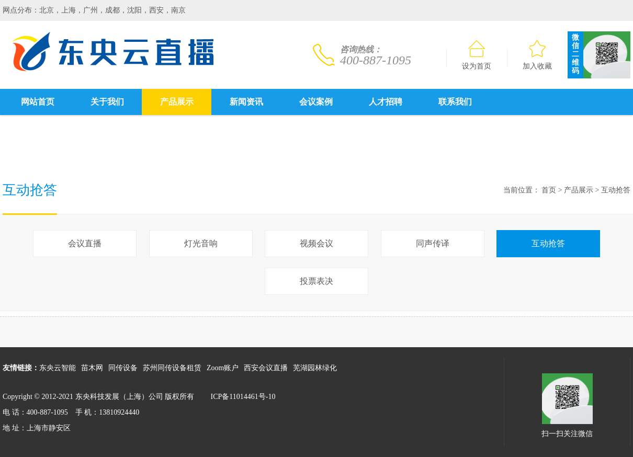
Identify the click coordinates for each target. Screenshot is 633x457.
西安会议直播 (266, 368)
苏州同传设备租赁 (172, 368)
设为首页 (476, 55)
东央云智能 (57, 368)
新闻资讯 (246, 101)
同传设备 (123, 368)
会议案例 (316, 101)
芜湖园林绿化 (315, 368)
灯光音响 (201, 243)
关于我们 (107, 101)
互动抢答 (615, 190)
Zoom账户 (223, 368)
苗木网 (92, 368)
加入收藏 (537, 55)
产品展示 (177, 101)
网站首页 (37, 101)
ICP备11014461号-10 (243, 397)
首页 (548, 190)
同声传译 (432, 243)
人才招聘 (385, 101)
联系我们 (455, 101)
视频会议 (316, 243)
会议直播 (84, 243)
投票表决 (316, 281)
